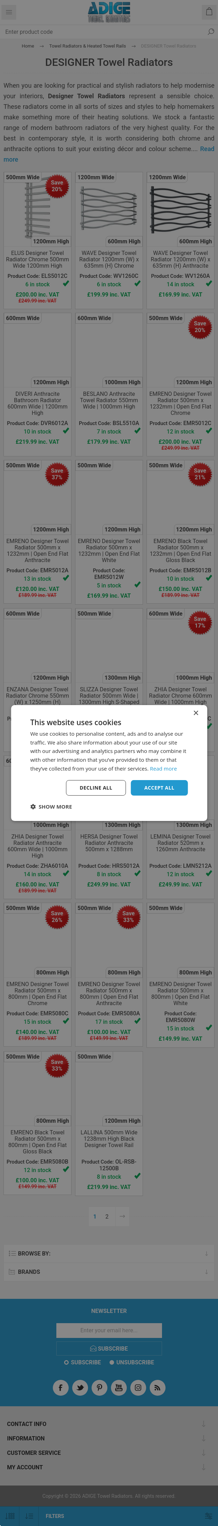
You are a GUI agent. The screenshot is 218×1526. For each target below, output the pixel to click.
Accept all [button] (159, 787)
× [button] (195, 713)
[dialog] (109, 763)
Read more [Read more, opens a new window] (163, 768)
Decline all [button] (96, 787)
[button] (51, 806)
